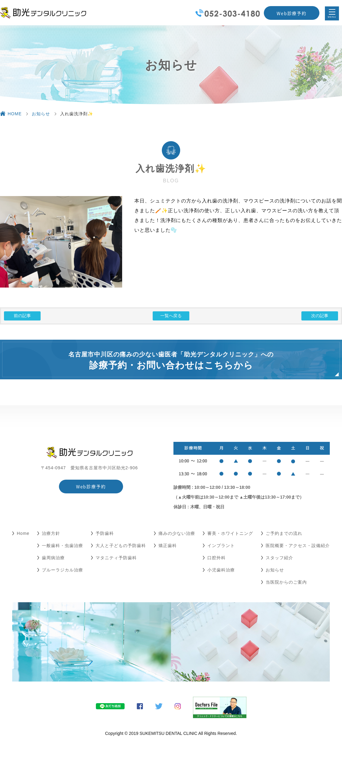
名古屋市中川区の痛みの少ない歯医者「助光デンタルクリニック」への (171, 360)
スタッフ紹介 (279, 557)
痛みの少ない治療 (176, 533)
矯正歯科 (167, 545)
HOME (15, 113)
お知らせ (41, 113)
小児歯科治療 (221, 569)
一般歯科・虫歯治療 (62, 545)
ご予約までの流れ (284, 533)
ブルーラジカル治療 (62, 569)
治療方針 (51, 533)
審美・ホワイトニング (230, 533)
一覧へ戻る (171, 315)
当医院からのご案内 (286, 582)
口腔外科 (216, 557)
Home (23, 533)
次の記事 (319, 315)
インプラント (221, 545)
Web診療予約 (292, 13)
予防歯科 (105, 533)
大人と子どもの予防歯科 (121, 545)
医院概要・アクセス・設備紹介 (298, 545)
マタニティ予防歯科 (116, 557)
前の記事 (22, 315)
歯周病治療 (53, 557)
